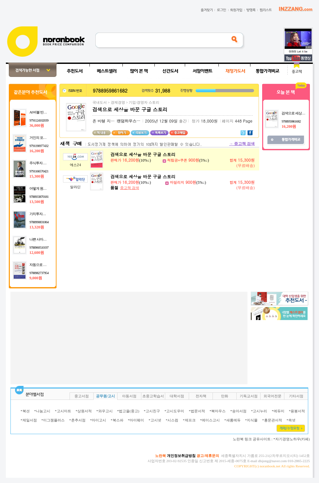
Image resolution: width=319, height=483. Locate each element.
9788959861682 (291, 121)
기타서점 (296, 396)
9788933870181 (39, 196)
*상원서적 (84, 411)
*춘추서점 (77, 420)
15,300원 (36, 176)
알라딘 (75, 186)
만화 (224, 396)
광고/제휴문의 (208, 456)
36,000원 (36, 125)
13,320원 (36, 227)
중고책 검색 (242, 143)
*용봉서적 (297, 411)
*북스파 (117, 420)
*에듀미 (278, 411)
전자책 (201, 396)
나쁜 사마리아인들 (42, 239)
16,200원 (36, 151)
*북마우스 (218, 411)
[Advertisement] (118, 337)
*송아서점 (238, 411)
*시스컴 (172, 420)
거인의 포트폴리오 (42, 137)
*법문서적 (197, 411)
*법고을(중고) (128, 411)
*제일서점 (29, 420)
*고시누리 (259, 411)
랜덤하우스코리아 (132, 121)
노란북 (160, 456)
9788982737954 (39, 273)
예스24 (75, 164)
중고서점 (81, 396)
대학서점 (177, 396)
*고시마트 (63, 411)
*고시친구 (152, 411)
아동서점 (129, 396)
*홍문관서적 (272, 420)
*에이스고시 (210, 420)
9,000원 (35, 278)
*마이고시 (98, 420)
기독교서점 (249, 396)
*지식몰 (251, 420)
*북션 (25, 411)
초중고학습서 (153, 396)
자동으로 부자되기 (42, 265)
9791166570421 (38, 171)
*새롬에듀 (232, 420)
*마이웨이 (136, 420)
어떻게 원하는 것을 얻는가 (48, 188)
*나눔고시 (42, 411)
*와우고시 (104, 411)
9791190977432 (38, 146)
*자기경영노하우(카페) (291, 439)
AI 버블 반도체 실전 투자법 (48, 112)
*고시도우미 (174, 411)
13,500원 (36, 201)
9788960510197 (39, 247)
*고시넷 (155, 420)
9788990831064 (39, 222)
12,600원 (36, 252)
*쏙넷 (291, 420)
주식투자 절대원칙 (42, 163)
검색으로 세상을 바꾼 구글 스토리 (142, 154)
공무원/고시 (105, 396)
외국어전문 (272, 396)
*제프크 (189, 420)
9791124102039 (38, 120)
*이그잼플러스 (53, 420)
